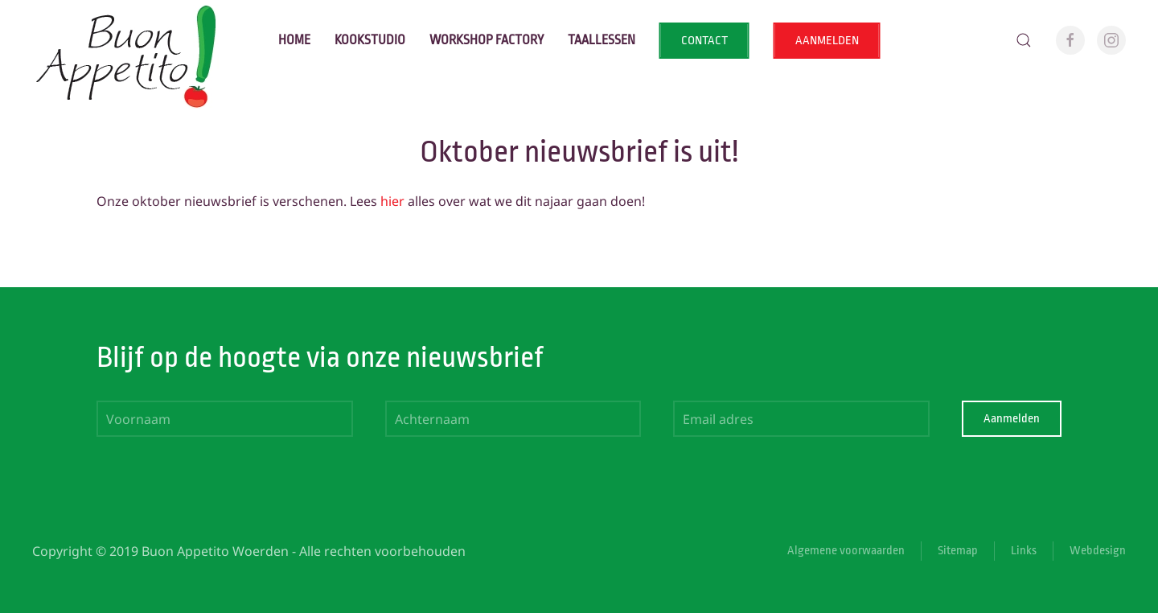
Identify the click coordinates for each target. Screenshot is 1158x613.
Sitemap (958, 550)
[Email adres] (801, 419)
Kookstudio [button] (370, 40)
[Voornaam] (224, 419)
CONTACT (704, 40)
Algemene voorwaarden (846, 550)
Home (294, 40)
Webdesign (1098, 550)
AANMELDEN (827, 40)
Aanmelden (1011, 419)
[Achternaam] (513, 419)
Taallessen (601, 40)
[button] (1024, 40)
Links (1024, 550)
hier (392, 201)
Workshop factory (486, 40)
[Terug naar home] (129, 40)
